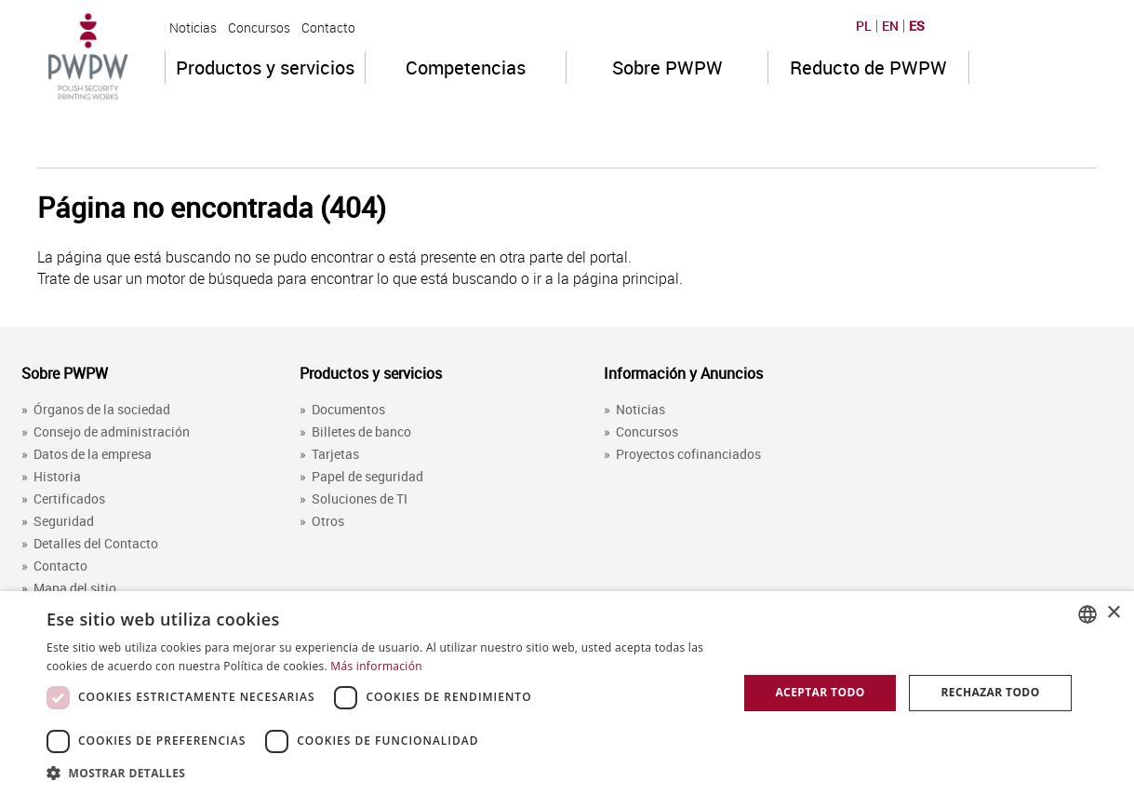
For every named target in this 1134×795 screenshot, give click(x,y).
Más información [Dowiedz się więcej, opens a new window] (375, 666)
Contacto (328, 27)
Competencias (466, 67)
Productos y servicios (265, 67)
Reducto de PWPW (868, 67)
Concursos (259, 27)
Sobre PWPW (667, 67)
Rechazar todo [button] (990, 692)
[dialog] (567, 693)
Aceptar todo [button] (819, 692)
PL (864, 26)
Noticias (193, 27)
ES (917, 26)
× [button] (1113, 613)
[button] (382, 772)
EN (890, 26)
